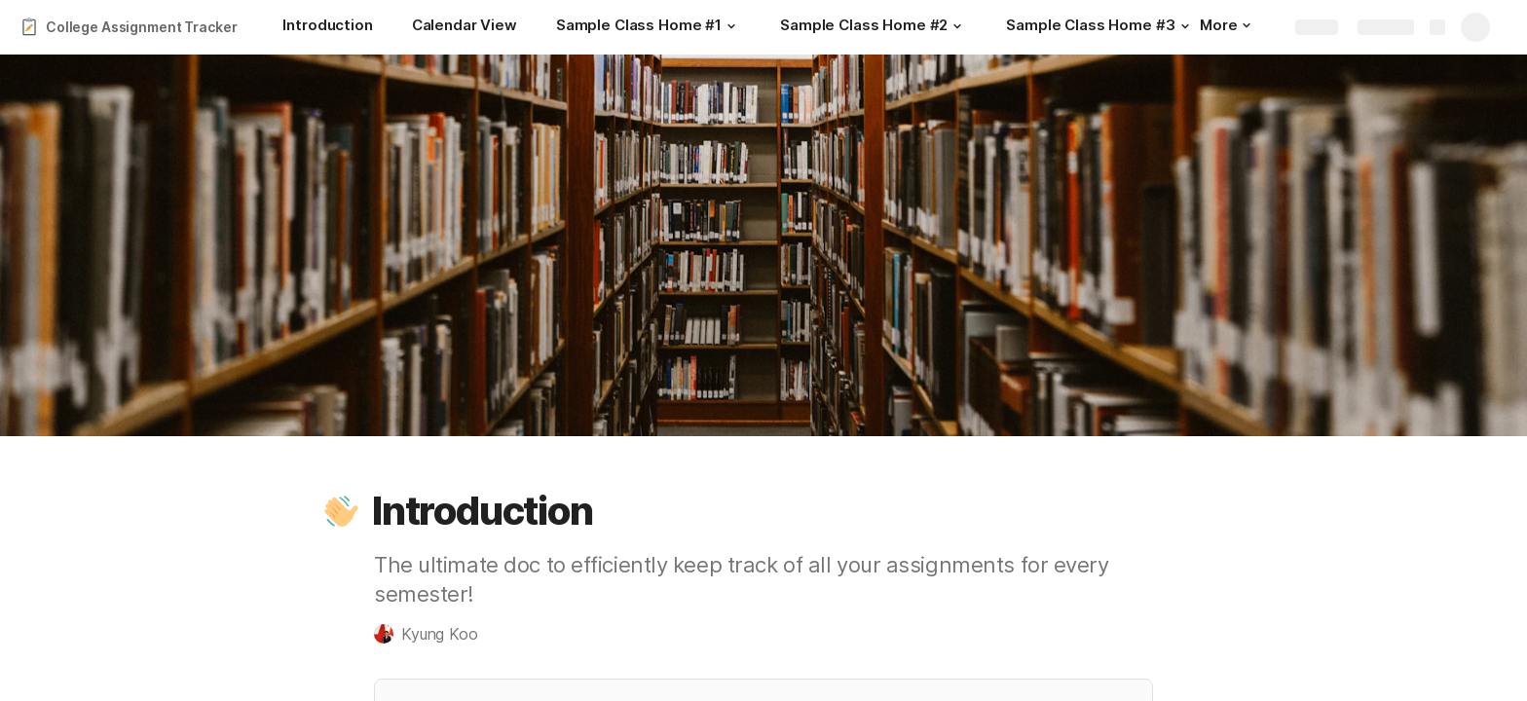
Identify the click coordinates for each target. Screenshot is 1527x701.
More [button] (1225, 25)
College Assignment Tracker (141, 26)
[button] (731, 26)
